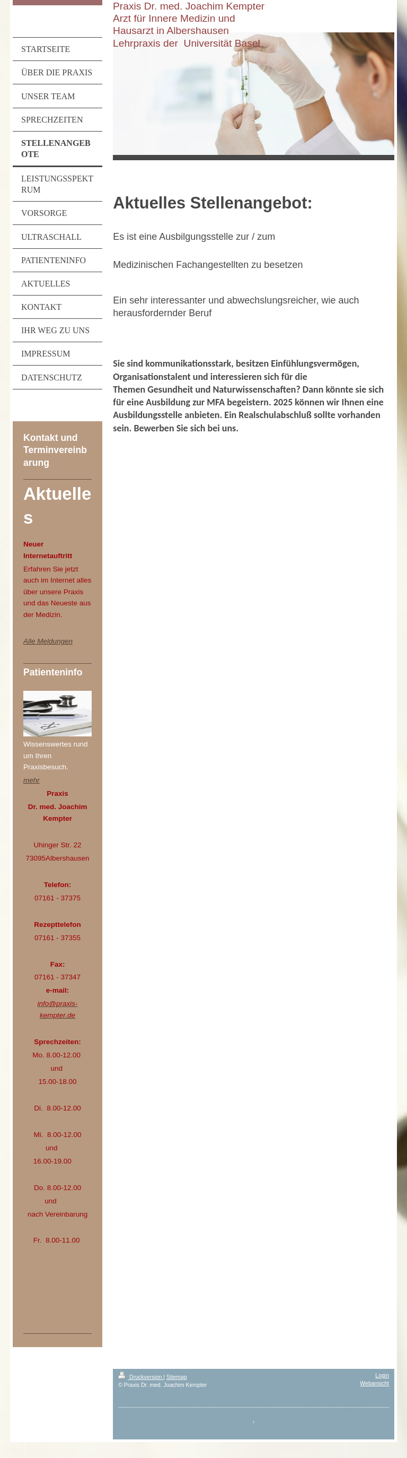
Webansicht (374, 1383)
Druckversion (140, 1377)
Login (382, 1375)
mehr (31, 780)
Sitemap (176, 1377)
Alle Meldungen (48, 641)
